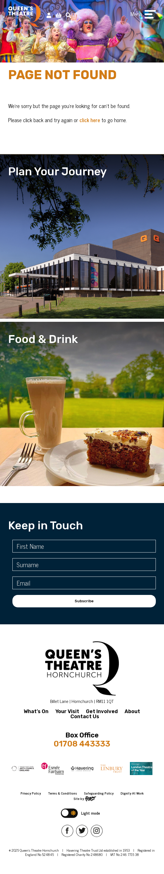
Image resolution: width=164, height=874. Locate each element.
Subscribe (84, 601)
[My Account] (48, 14)
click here (89, 119)
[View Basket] (58, 14)
